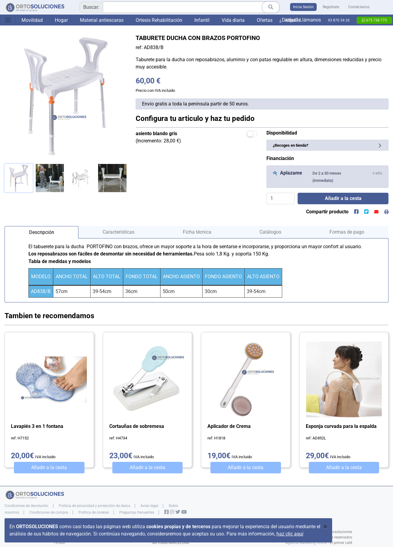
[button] (377, 173)
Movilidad (32, 20)
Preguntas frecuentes (136, 512)
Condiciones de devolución (26, 506)
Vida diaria (233, 20)
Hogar (61, 20)
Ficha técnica (197, 232)
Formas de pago (346, 232)
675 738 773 (374, 20)
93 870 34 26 (339, 20)
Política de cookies (93, 512)
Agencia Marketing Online (306, 543)
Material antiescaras (102, 20)
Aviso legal (149, 506)
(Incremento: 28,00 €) (158, 137)
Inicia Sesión (303, 7)
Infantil (202, 20)
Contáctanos (358, 7)
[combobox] (179, 7)
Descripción (41, 232)
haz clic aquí (289, 534)
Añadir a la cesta (49, 467)
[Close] (325, 526)
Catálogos (270, 232)
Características (118, 232)
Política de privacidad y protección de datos (94, 506)
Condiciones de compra (48, 512)
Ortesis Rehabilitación (159, 20)
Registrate (331, 7)
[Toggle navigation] (7, 20)
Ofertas (264, 20)
